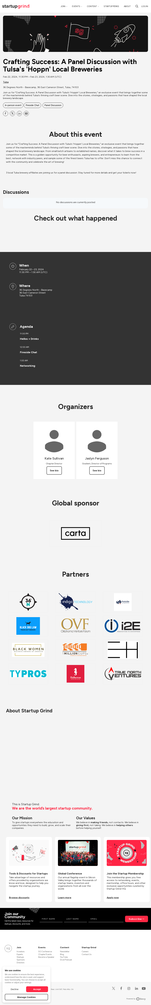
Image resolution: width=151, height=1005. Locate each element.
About (127, 6)
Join (63, 6)
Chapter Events (45, 954)
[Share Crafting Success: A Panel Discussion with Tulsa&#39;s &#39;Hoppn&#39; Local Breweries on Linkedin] (19, 113)
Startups (20, 957)
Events (76, 6)
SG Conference (45, 951)
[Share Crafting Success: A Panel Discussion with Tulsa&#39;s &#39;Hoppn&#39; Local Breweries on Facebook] (5, 113)
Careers (85, 951)
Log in (144, 6)
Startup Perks (111, 6)
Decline (14, 989)
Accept (37, 989)
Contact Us (86, 954)
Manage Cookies (26, 997)
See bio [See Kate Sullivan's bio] (54, 470)
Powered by (136, 999)
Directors (20, 962)
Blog (62, 954)
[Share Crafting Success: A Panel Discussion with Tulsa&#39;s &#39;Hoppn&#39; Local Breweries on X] (12, 113)
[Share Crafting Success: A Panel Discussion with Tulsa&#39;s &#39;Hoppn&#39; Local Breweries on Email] (26, 113)
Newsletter (64, 951)
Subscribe (135, 919)
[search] (137, 6)
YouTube (64, 957)
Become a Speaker (46, 957)
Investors (20, 951)
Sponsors (21, 960)
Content (92, 6)
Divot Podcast (66, 960)
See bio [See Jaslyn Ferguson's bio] (97, 470)
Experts (20, 954)
